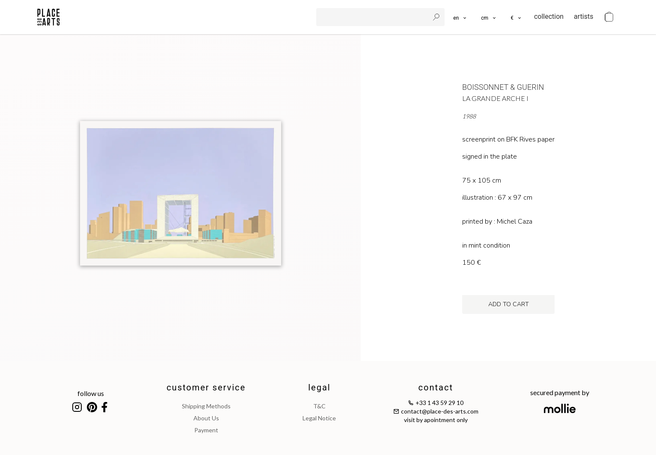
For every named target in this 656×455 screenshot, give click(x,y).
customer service (206, 387)
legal (319, 387)
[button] (489, 17)
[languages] (460, 17)
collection (549, 16)
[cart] (609, 17)
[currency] (516, 17)
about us (206, 418)
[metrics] (489, 17)
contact (436, 387)
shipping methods (206, 406)
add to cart (508, 304)
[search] (373, 17)
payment (206, 430)
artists (583, 16)
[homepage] (48, 17)
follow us (90, 393)
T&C (319, 406)
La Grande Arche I (495, 98)
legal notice (319, 418)
